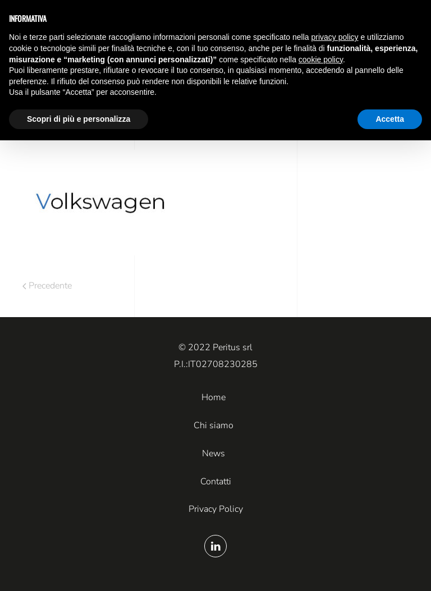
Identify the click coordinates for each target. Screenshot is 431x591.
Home (213, 397)
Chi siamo (213, 425)
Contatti (215, 481)
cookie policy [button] (321, 59)
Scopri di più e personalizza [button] (78, 118)
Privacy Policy (216, 509)
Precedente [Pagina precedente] (47, 286)
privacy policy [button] (335, 37)
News (213, 453)
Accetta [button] (389, 118)
